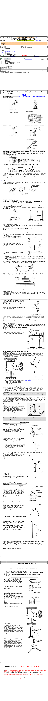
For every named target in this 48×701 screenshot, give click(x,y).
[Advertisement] (24, 9)
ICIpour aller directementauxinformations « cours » (39, 37)
